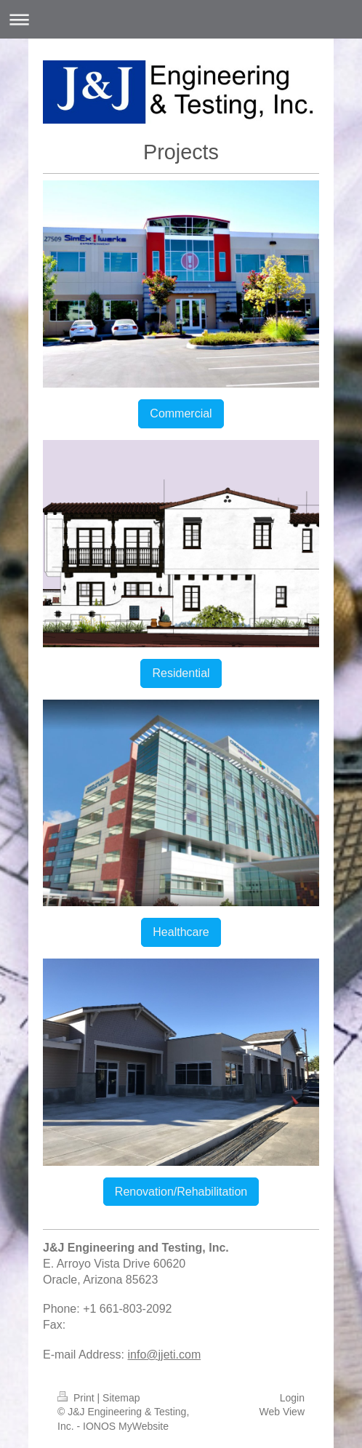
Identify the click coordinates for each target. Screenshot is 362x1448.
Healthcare (181, 932)
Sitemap (121, 1398)
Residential (180, 673)
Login (292, 1398)
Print (77, 1398)
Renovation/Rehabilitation (181, 1191)
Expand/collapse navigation (181, 19)
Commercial (181, 413)
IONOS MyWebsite (126, 1426)
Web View (282, 1411)
